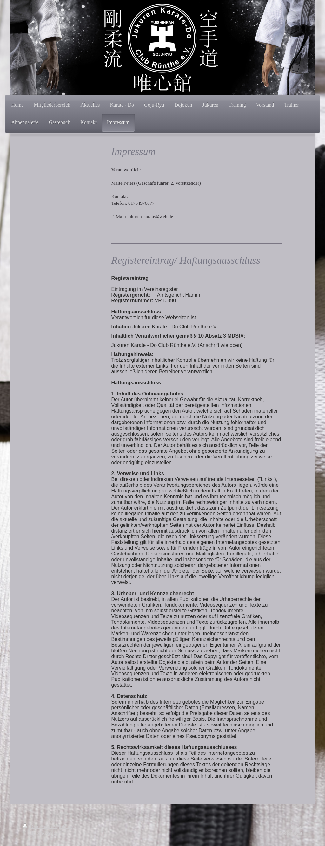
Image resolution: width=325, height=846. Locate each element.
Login (296, 826)
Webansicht (291, 833)
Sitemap (67, 826)
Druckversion (40, 826)
